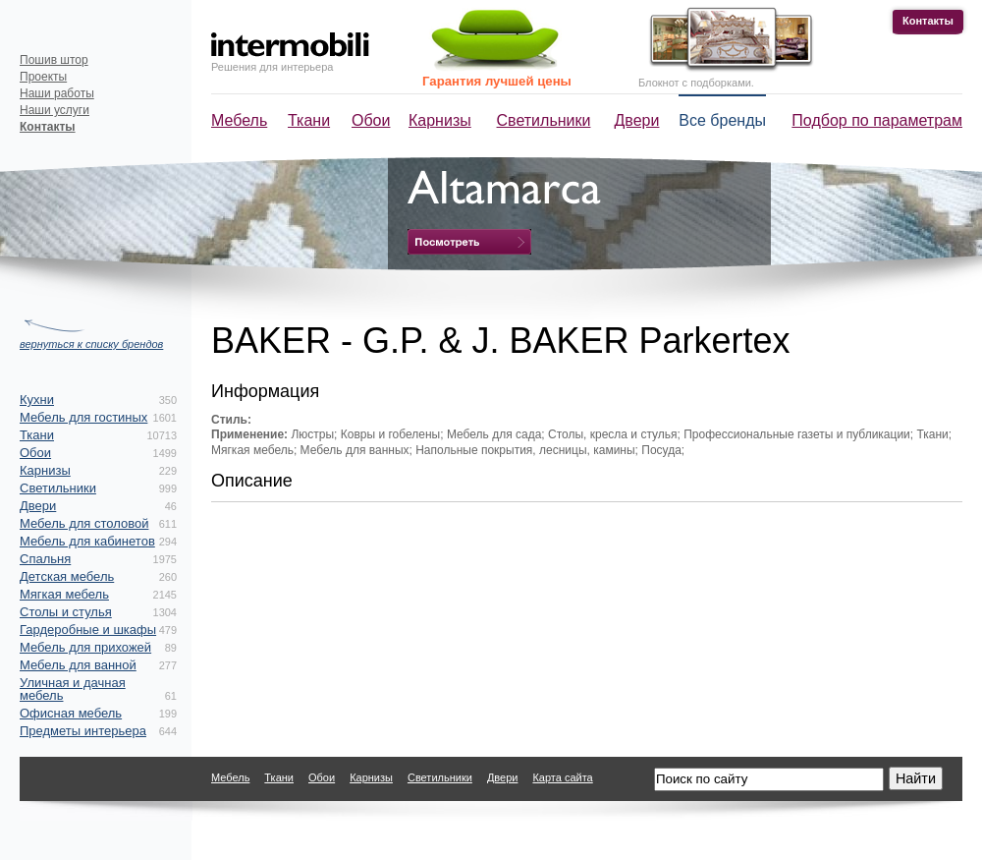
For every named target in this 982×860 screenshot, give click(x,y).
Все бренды (722, 120)
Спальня (45, 558)
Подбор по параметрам (876, 120)
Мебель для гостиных (83, 417)
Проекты (43, 77)
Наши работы (57, 93)
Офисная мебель (71, 713)
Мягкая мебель (64, 594)
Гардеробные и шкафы (88, 629)
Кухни (37, 399)
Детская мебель (67, 576)
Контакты (928, 21)
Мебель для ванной (78, 665)
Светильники (544, 120)
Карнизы (440, 120)
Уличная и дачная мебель (73, 689)
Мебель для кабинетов (87, 541)
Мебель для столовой (84, 523)
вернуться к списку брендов (91, 344)
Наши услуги (54, 110)
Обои (371, 120)
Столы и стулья (66, 611)
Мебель (239, 120)
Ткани (309, 120)
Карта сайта (562, 777)
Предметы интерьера (83, 730)
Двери (637, 120)
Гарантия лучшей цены (497, 81)
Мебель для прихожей (85, 647)
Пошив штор (54, 60)
